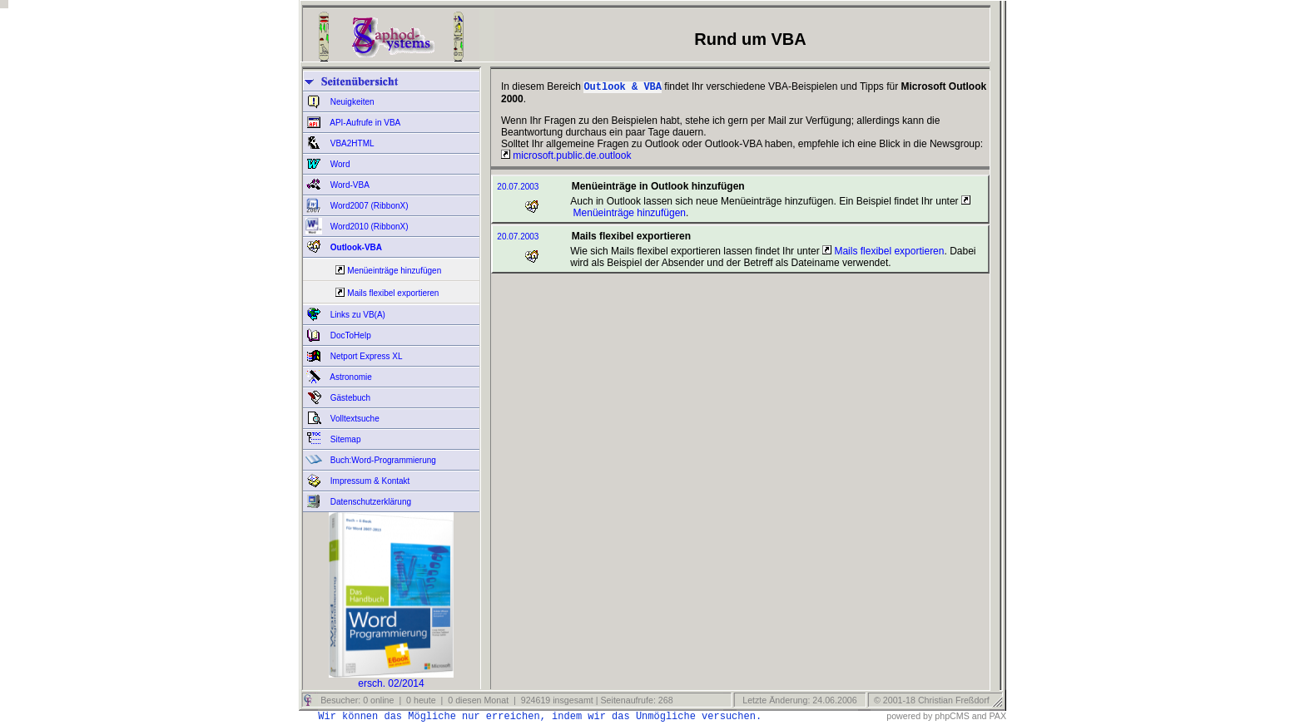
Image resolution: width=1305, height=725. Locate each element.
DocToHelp (349, 335)
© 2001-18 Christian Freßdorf (932, 700)
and (980, 716)
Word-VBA (349, 185)
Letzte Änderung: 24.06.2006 (798, 700)
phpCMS (952, 716)
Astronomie (350, 377)
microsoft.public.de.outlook (566, 157)
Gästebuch (349, 397)
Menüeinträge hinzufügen (394, 270)
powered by (909, 716)
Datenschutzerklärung (369, 501)
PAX (997, 716)
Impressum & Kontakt (368, 481)
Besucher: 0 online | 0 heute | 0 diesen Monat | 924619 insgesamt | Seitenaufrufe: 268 (495, 700)
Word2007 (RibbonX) (368, 205)
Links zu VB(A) (356, 314)
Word (339, 164)
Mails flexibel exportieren (393, 293)
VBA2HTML (351, 143)
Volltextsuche (354, 418)
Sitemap (344, 439)
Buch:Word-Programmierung (382, 460)
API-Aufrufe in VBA (364, 122)
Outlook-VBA (355, 247)
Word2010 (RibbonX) (368, 226)
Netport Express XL (365, 356)
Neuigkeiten (351, 101)
